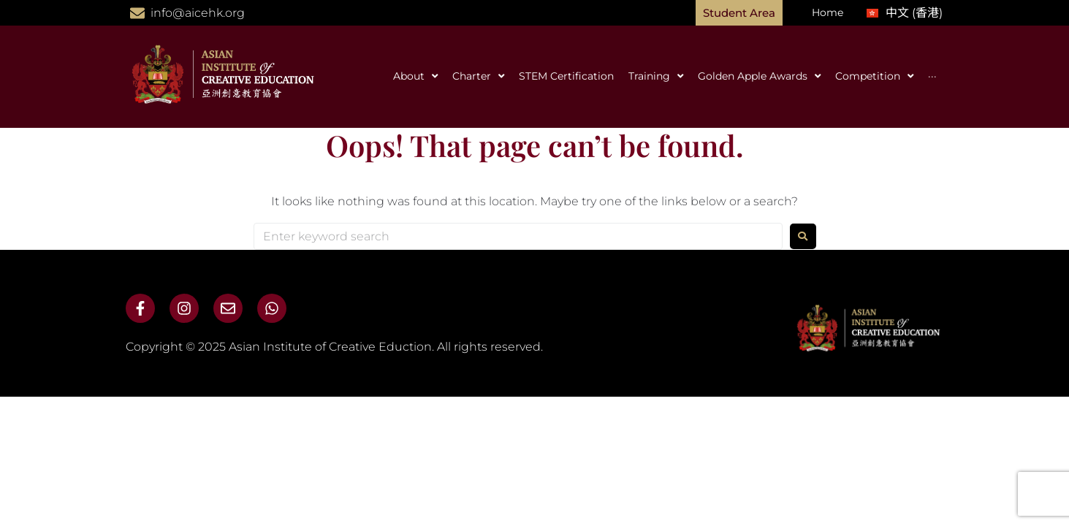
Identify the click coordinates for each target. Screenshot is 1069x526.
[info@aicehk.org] (137, 13)
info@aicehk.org (198, 13)
